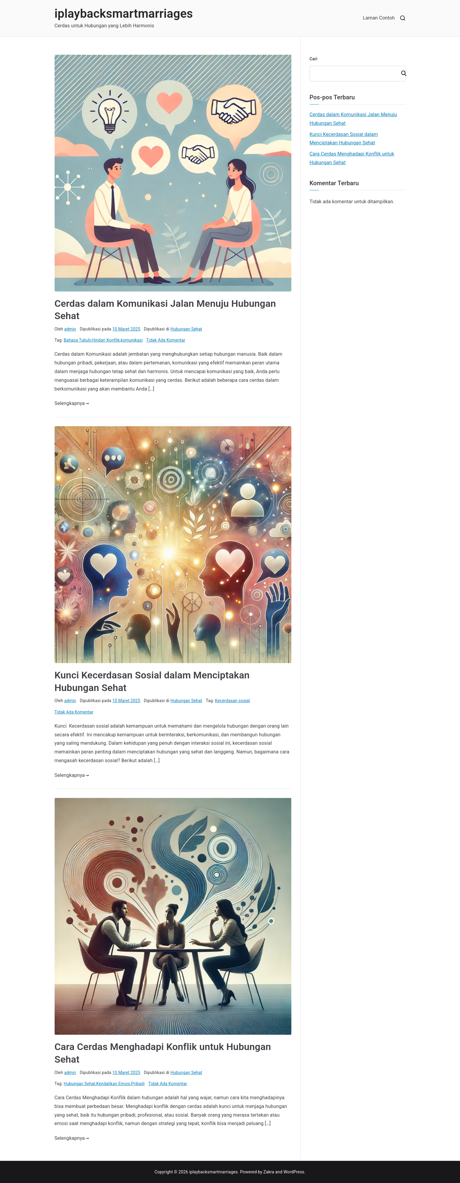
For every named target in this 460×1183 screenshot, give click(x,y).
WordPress (294, 1171)
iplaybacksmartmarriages (124, 14)
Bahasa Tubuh (77, 340)
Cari (313, 58)
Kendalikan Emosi (113, 1083)
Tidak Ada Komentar (165, 340)
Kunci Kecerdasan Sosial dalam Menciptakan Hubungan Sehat (344, 138)
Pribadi (138, 1083)
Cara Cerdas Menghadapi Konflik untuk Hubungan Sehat (352, 158)
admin (70, 329)
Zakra (268, 1171)
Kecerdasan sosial (232, 700)
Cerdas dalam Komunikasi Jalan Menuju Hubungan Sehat (353, 119)
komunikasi (132, 340)
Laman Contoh (379, 18)
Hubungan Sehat (186, 329)
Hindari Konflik (106, 340)
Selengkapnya (72, 403)
